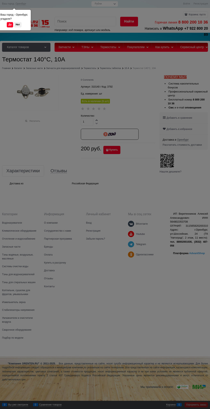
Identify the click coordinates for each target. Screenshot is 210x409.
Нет (18, 24)
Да (9, 24)
